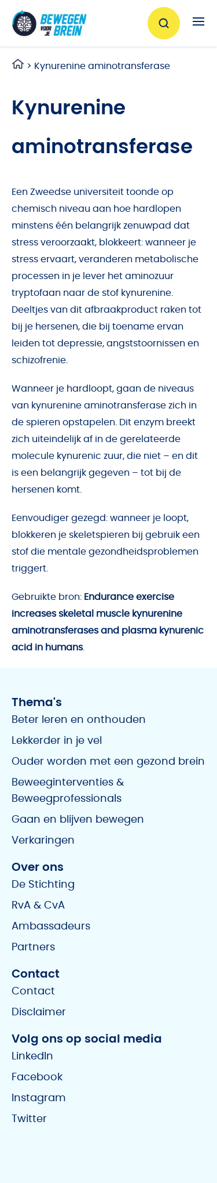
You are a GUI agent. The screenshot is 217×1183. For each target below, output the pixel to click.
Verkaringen (43, 840)
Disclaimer (39, 1012)
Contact (33, 991)
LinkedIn (32, 1056)
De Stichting (43, 885)
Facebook (37, 1077)
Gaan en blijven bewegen (78, 820)
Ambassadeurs (51, 926)
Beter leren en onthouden (79, 720)
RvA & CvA (38, 905)
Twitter (29, 1119)
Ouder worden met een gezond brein (108, 762)
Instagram (39, 1098)
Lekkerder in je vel (57, 741)
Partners (33, 947)
